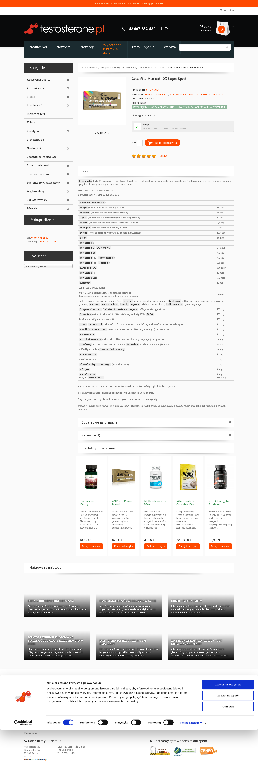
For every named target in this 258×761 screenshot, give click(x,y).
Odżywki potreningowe (41, 156)
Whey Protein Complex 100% (185, 502)
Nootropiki (34, 148)
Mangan (85, 227)
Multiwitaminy (129, 67)
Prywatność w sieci (34, 686)
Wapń (83, 207)
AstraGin (85, 282)
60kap (146, 124)
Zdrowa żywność (37, 199)
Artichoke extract (90, 339)
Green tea (85, 314)
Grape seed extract (90, 309)
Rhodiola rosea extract (93, 329)
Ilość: (137, 143)
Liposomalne (35, 139)
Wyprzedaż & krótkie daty (112, 49)
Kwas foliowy (88, 267)
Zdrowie (32, 208)
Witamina (86, 257)
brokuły (124, 304)
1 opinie (163, 155)
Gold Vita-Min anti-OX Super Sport (188, 67)
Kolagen (32, 122)
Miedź (83, 232)
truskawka (174, 301)
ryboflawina (106, 257)
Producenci (38, 47)
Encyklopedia (143, 47)
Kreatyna (33, 131)
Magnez (84, 212)
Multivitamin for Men (155, 502)
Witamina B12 (88, 277)
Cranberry (85, 344)
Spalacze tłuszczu (38, 174)
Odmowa (228, 737)
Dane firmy (65, 686)
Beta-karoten (87, 374)
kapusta (135, 304)
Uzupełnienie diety (110, 67)
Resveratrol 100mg (87, 502)
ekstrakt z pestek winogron (121, 309)
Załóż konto (205, 30)
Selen (83, 237)
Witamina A (96, 377)
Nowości (63, 47)
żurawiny (132, 344)
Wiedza (170, 47)
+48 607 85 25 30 (39, 237)
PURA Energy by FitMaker (219, 502)
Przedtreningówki (39, 165)
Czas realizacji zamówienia (38, 691)
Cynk (83, 217)
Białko (31, 96)
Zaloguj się (205, 26)
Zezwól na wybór (228, 726)
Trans (83, 324)
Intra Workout (36, 114)
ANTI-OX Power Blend (122, 502)
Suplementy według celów (43, 182)
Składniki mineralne (92, 202)
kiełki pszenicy (174, 304)
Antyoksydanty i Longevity (153, 67)
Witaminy (86, 242)
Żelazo (83, 222)
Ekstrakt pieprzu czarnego (95, 364)
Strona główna (89, 67)
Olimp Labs (152, 90)
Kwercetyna (87, 334)
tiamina (103, 262)
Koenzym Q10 (88, 354)
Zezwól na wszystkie (228, 715)
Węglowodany (35, 191)
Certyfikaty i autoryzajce (72, 691)
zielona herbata (110, 304)
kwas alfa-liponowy (112, 349)
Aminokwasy (35, 88)
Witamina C (87, 247)
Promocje (87, 47)
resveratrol (95, 324)
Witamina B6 (87, 252)
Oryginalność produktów (36, 705)
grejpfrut (128, 301)
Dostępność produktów (35, 695)
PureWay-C (104, 247)
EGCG (150, 314)
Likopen (85, 369)
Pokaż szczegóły (191, 753)
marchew (94, 304)
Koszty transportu (33, 700)
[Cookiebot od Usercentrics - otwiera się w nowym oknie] (23, 754)
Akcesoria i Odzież (38, 79)
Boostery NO (34, 105)
